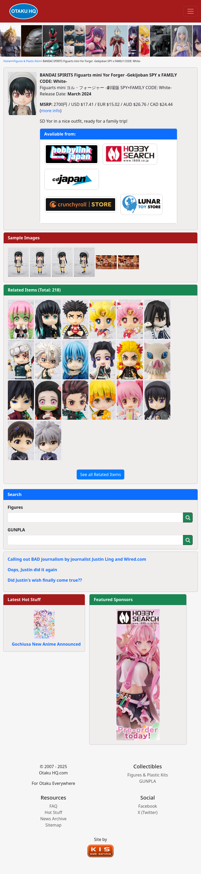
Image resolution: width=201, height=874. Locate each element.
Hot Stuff (53, 812)
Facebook (147, 806)
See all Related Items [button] (100, 474)
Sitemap (53, 825)
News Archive (53, 819)
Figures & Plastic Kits (26, 61)
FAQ (53, 806)
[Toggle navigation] (190, 11)
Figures (15, 507)
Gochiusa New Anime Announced (46, 644)
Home (7, 61)
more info (50, 111)
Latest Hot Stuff (24, 599)
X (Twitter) (148, 812)
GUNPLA (16, 530)
